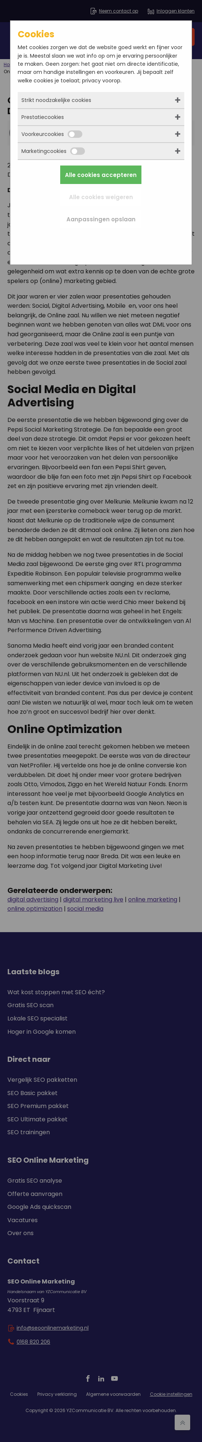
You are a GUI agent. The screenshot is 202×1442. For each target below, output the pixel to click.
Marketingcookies (53, 151)
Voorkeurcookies (51, 134)
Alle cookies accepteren (101, 175)
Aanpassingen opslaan (101, 219)
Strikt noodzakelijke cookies (56, 100)
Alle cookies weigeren (101, 197)
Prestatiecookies (42, 117)
